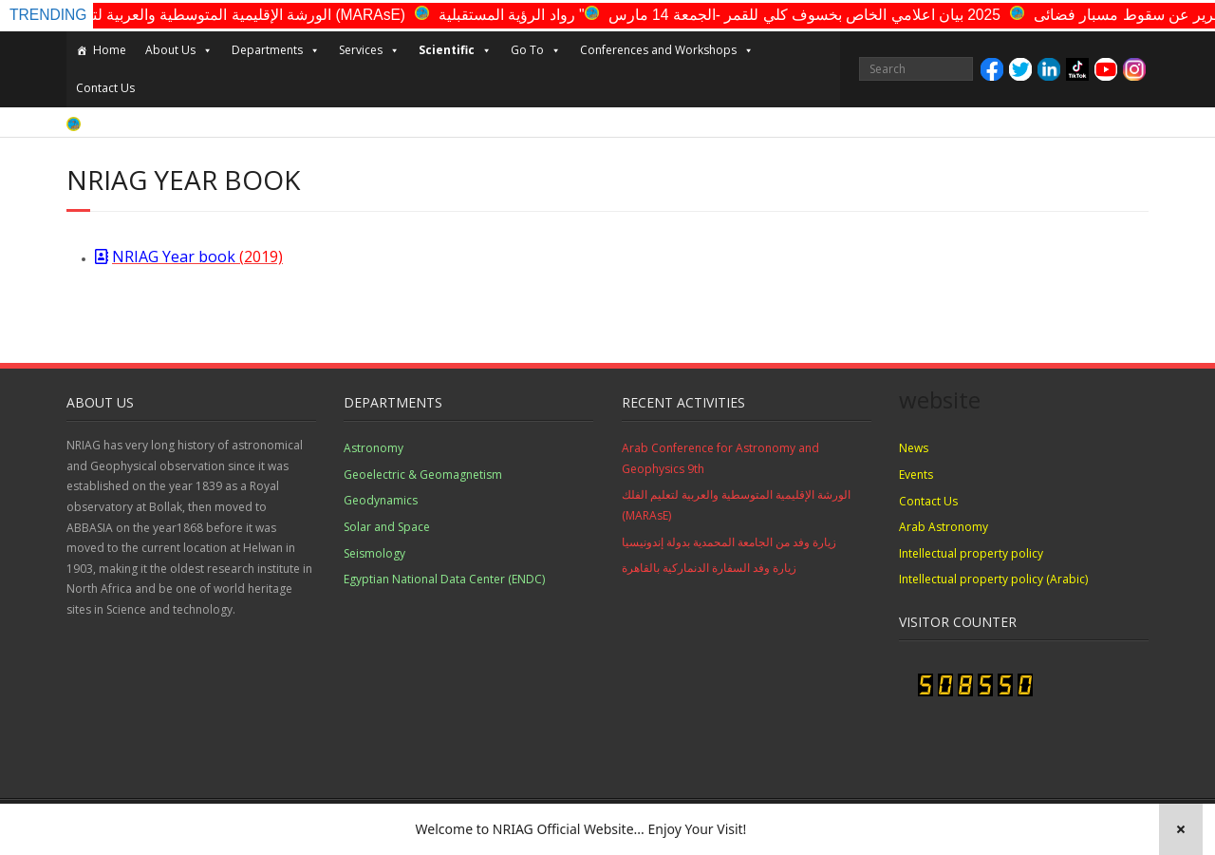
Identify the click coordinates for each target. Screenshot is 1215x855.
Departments (276, 50)
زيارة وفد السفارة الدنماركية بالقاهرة (709, 568)
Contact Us (105, 88)
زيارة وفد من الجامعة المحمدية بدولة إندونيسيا (729, 542)
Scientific (455, 50)
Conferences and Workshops (667, 50)
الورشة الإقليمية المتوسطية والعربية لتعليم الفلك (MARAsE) (237, 15)
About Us (179, 50)
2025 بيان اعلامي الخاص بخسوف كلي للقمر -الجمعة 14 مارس (824, 15)
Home (109, 50)
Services (369, 50)
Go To (536, 50)
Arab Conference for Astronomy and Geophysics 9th (720, 458)
